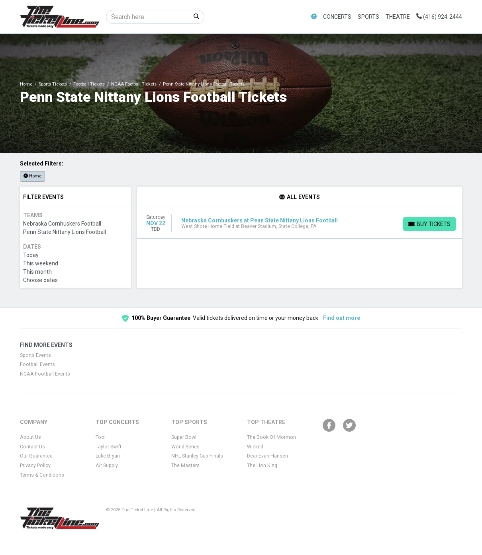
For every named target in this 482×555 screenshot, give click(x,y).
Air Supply (107, 465)
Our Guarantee (36, 456)
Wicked (255, 447)
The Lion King (262, 465)
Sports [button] (368, 17)
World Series (185, 447)
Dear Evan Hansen (267, 456)
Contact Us (32, 447)
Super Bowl (183, 437)
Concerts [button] (337, 17)
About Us (30, 437)
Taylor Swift (108, 447)
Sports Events (35, 355)
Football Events (37, 364)
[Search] (147, 17)
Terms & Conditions (42, 475)
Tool (101, 437)
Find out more (341, 318)
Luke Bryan (108, 456)
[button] (314, 17)
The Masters (185, 465)
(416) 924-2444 (439, 17)
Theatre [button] (398, 17)
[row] (299, 223)
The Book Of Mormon (271, 437)
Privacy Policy (35, 465)
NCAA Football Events (45, 374)
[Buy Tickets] (429, 224)
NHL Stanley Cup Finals (197, 456)
